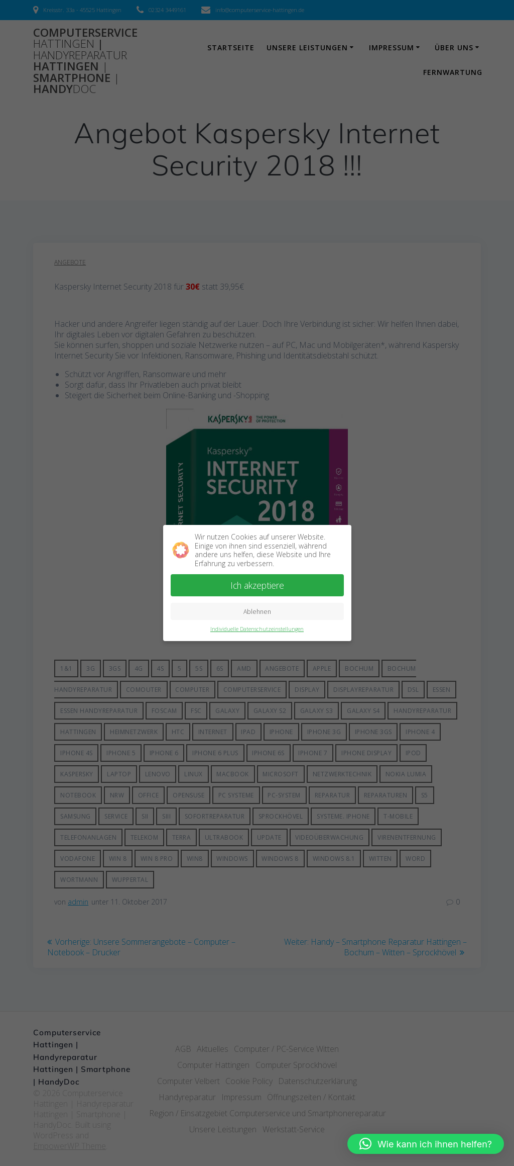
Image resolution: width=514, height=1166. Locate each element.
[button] (425, 1144)
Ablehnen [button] (257, 611)
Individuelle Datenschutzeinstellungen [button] (257, 629)
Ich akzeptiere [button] (257, 585)
